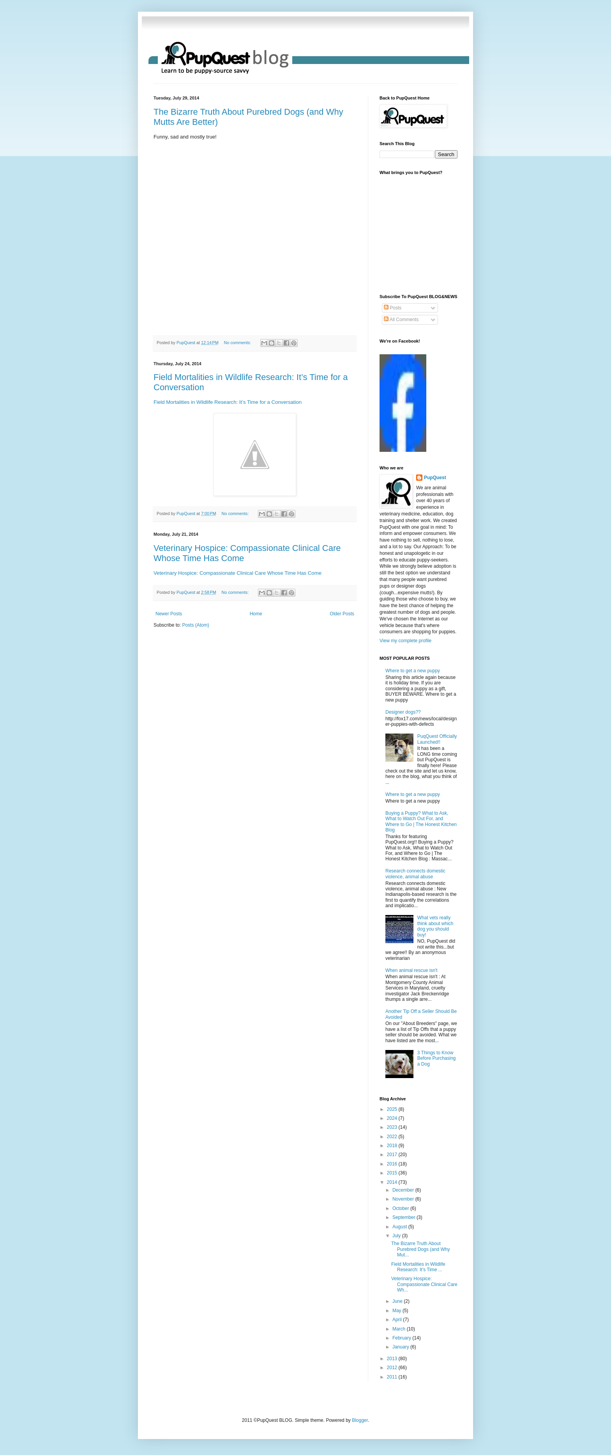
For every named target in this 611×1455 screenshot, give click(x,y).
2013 (393, 1358)
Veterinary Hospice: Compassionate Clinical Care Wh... (424, 1284)
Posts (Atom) (195, 625)
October (401, 1208)
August (400, 1226)
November (403, 1199)
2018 (393, 1145)
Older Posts (342, 613)
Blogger (360, 1420)
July (397, 1235)
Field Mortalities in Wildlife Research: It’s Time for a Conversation (228, 402)
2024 (393, 1118)
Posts (392, 308)
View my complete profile (405, 640)
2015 (393, 1173)
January (401, 1347)
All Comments (401, 319)
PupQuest (435, 477)
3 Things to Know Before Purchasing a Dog (436, 1058)
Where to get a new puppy (412, 670)
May (397, 1310)
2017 (393, 1154)
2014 (393, 1182)
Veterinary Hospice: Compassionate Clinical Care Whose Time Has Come (237, 573)
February (402, 1338)
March (399, 1329)
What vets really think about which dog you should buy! (435, 926)
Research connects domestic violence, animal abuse (415, 873)
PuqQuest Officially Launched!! (437, 739)
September (404, 1217)
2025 (393, 1109)
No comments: (238, 342)
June (398, 1301)
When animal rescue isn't (411, 970)
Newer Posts (168, 613)
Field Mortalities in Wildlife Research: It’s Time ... (418, 1266)
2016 (393, 1164)
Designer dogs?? (403, 712)
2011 (393, 1377)
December (403, 1190)
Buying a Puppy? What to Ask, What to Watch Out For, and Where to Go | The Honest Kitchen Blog (421, 821)
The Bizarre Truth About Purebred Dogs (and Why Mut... (420, 1249)
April (397, 1319)
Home (256, 613)
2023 (393, 1127)
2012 (393, 1367)
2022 (393, 1136)
